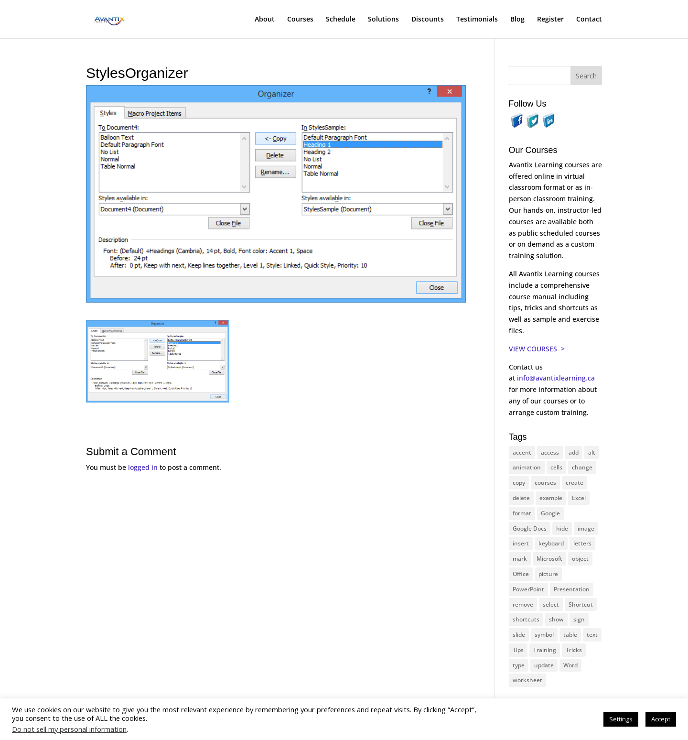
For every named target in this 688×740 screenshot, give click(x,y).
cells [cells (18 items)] (556, 467)
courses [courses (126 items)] (545, 483)
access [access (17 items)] (550, 452)
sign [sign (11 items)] (579, 619)
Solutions (383, 19)
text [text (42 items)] (592, 635)
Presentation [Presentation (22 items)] (572, 589)
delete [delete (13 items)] (521, 498)
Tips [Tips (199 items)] (518, 650)
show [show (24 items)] (556, 619)
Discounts (427, 19)
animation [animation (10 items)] (527, 467)
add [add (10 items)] (574, 452)
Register (550, 19)
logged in (143, 467)
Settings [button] (621, 719)
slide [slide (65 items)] (519, 635)
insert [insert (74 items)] (521, 543)
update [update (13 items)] (544, 665)
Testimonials (477, 19)
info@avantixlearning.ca (557, 377)
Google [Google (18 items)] (550, 513)
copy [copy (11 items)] (519, 483)
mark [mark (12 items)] (520, 559)
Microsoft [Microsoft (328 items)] (549, 559)
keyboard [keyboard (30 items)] (551, 543)
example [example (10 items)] (550, 498)
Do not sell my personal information (69, 729)
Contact (589, 19)
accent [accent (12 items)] (522, 452)
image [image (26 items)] (586, 528)
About (265, 19)
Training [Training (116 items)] (544, 650)
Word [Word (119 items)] (570, 665)
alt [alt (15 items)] (591, 452)
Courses (300, 19)
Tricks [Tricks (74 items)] (574, 650)
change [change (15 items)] (582, 467)
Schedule (340, 19)
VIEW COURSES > (537, 348)
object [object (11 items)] (580, 559)
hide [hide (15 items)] (562, 528)
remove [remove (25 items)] (523, 604)
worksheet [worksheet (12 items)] (527, 680)
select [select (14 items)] (551, 604)
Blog (517, 19)
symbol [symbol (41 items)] (544, 635)
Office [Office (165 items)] (521, 574)
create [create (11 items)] (574, 483)
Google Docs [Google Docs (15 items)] (530, 528)
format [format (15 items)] (522, 513)
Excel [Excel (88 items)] (579, 498)
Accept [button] (660, 719)
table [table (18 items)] (570, 635)
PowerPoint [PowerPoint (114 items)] (528, 589)
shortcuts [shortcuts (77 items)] (526, 619)
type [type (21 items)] (519, 665)
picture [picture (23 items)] (548, 574)
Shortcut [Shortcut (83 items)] (581, 604)
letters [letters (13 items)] (582, 543)
